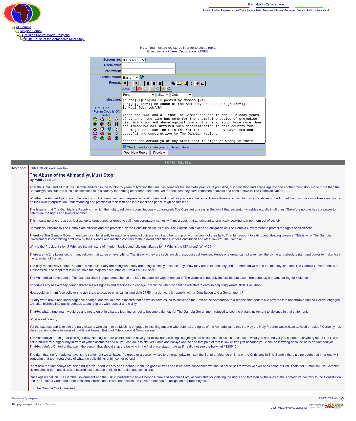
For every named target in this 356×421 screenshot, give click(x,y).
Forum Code (94, 111)
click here (170, 51)
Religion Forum (31, 31)
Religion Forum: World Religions (46, 35)
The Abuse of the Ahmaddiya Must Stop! (56, 39)
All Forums (23, 27)
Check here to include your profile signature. (149, 156)
